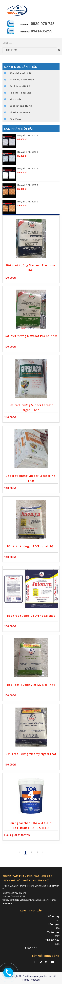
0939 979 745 (43, 24)
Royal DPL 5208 (27, 151)
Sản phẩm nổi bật (20, 73)
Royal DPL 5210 (27, 185)
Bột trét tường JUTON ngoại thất (31, 546)
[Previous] (19, 852)
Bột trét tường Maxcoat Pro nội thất (31, 336)
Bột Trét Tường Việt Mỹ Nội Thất (31, 685)
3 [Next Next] (37, 852)
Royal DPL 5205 (27, 135)
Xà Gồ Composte (19, 112)
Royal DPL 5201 (27, 168)
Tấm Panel (15, 118)
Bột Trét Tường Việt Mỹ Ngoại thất (31, 754)
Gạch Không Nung (20, 105)
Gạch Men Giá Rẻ (19, 86)
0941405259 (41, 31)
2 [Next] (31, 852)
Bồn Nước (15, 99)
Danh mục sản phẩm (22, 79)
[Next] (43, 852)
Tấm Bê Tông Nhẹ (20, 92)
